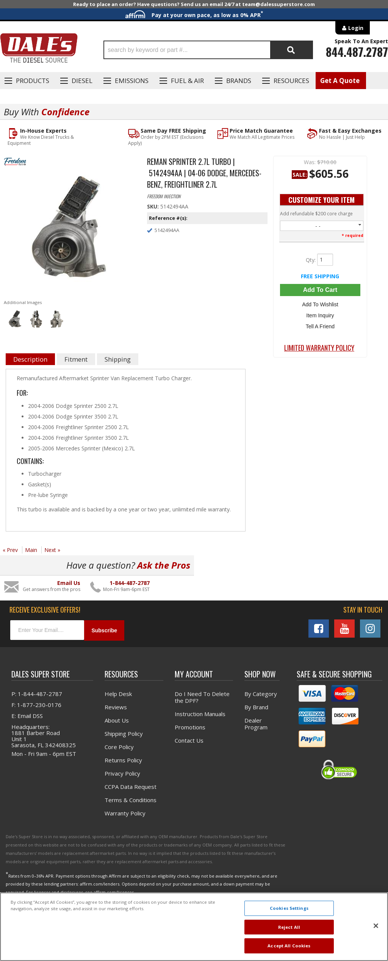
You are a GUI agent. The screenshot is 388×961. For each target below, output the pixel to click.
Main (31, 549)
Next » (52, 549)
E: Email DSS (27, 716)
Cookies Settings (289, 908)
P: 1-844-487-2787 (36, 694)
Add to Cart (320, 290)
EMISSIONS (132, 80)
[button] (208, 50)
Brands (238, 80)
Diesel (82, 80)
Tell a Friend (320, 326)
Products (32, 80)
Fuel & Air (187, 80)
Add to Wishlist (320, 304)
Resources (291, 80)
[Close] (376, 925)
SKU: (153, 206)
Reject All (289, 927)
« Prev (10, 549)
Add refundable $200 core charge (316, 213)
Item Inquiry (320, 315)
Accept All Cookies (289, 945)
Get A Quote (340, 80)
